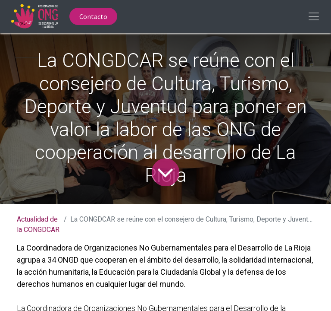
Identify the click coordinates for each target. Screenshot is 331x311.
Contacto (93, 16)
